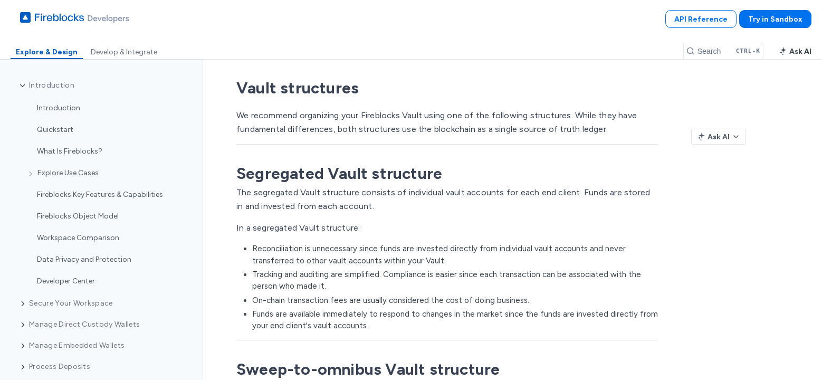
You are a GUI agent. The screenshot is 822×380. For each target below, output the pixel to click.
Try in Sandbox (775, 19)
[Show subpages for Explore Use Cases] (30, 173)
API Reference (701, 19)
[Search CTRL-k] (723, 51)
